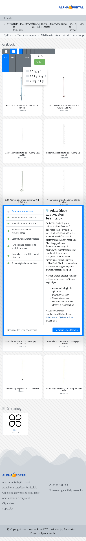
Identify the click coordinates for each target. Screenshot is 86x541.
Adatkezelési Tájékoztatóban (59, 317)
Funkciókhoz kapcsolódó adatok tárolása (21, 246)
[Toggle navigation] (6, 7)
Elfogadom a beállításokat (66, 329)
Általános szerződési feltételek (19, 487)
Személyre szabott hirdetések (23, 238)
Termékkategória (27, 35)
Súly (38, 62)
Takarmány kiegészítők (46, 25)
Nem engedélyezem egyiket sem (22, 329)
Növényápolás (56, 24)
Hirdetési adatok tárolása (21, 217)
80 (12, 57)
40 (5, 57)
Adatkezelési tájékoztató (16, 482)
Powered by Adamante (43, 533)
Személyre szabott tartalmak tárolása (23, 256)
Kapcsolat (8, 18)
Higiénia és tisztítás (72, 27)
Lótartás (63, 24)
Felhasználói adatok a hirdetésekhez (20, 231)
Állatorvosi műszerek (36, 25)
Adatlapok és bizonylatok (16, 498)
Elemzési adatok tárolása (21, 223)
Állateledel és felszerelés (18, 27)
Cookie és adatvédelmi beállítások (21, 492)
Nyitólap (8, 23)
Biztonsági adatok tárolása (22, 263)
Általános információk (20, 211)
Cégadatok (8, 503)
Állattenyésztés (29, 24)
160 (27, 57)
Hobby (81, 24)
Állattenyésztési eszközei (55, 35)
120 (19, 57)
